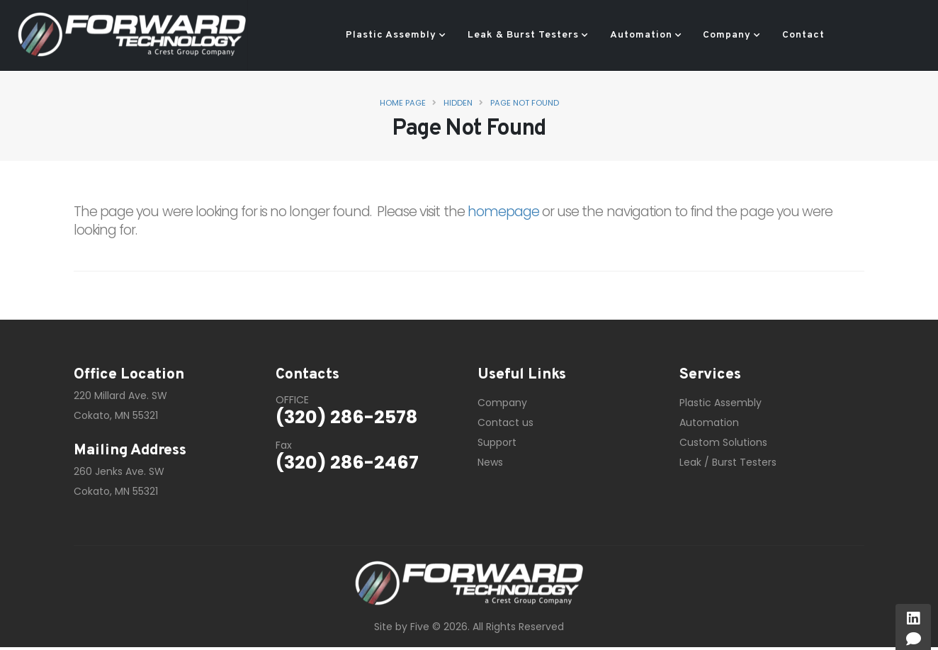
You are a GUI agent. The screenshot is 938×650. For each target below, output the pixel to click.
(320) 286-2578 (346, 417)
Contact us (505, 422)
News (490, 462)
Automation (641, 35)
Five (419, 627)
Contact (803, 35)
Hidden (458, 102)
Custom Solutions (723, 442)
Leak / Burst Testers (727, 462)
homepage (503, 211)
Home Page (403, 102)
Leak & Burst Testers (523, 35)
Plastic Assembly (391, 35)
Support (497, 442)
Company (727, 35)
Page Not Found (524, 102)
